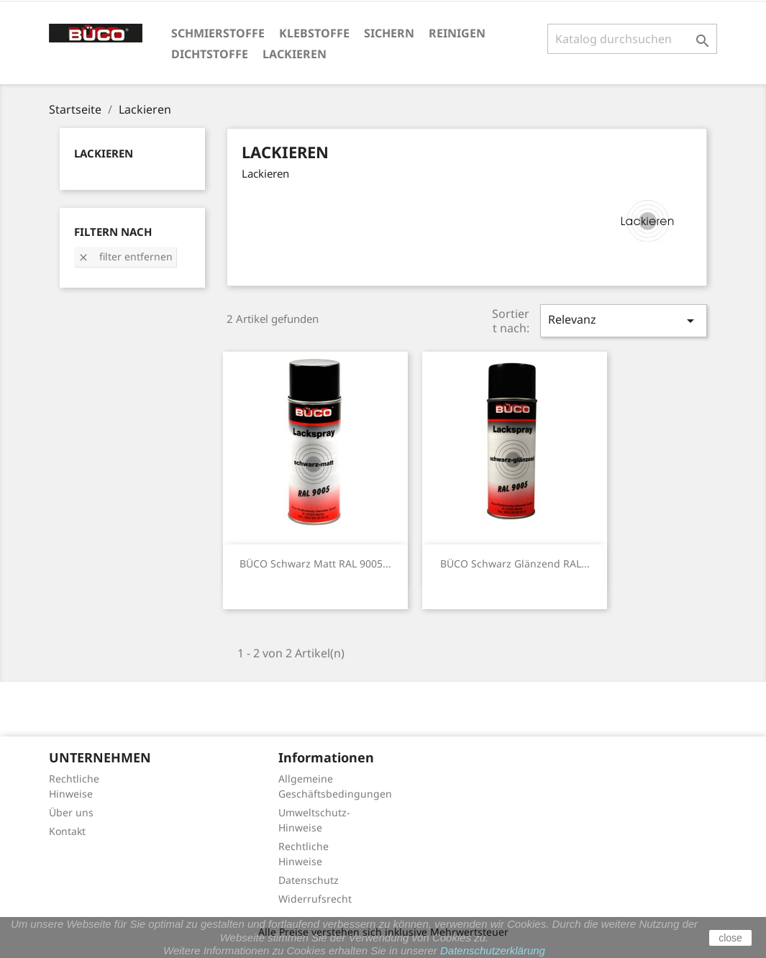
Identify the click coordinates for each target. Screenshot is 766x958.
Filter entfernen (125, 256)
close (730, 938)
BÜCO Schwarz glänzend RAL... (515, 563)
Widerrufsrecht (315, 898)
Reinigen (457, 33)
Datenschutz (308, 880)
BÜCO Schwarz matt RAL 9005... (315, 563)
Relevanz (623, 320)
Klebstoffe (314, 33)
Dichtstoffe (209, 54)
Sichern (389, 33)
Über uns (71, 812)
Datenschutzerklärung (492, 950)
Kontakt (67, 831)
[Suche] (632, 39)
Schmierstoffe (218, 33)
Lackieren (295, 54)
